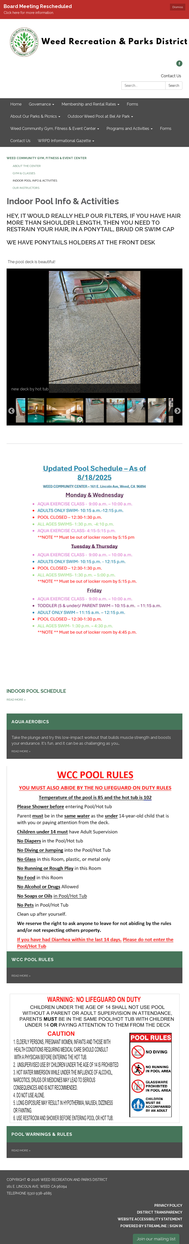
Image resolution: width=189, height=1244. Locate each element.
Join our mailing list (156, 1238)
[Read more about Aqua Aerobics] (94, 736)
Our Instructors (26, 188)
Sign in (175, 1226)
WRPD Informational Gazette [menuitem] (64, 140)
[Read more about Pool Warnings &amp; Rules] (94, 1074)
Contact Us (171, 76)
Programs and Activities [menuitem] (127, 128)
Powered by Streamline (143, 1226)
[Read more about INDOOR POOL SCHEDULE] (94, 573)
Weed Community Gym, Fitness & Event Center (46, 158)
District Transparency (159, 1212)
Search (173, 85)
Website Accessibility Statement (150, 1219)
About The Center (27, 166)
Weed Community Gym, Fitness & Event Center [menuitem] (53, 128)
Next (177, 411)
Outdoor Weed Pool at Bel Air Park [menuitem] (99, 116)
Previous (11, 411)
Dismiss (177, 7)
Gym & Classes (24, 173)
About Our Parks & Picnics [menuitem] (33, 116)
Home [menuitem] (15, 104)
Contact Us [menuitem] (20, 140)
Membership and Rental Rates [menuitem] (89, 104)
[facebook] (179, 65)
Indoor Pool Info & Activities (35, 180)
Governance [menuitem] (40, 104)
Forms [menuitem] (132, 104)
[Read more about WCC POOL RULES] (94, 874)
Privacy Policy (168, 1205)
